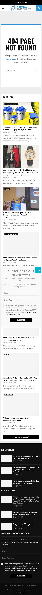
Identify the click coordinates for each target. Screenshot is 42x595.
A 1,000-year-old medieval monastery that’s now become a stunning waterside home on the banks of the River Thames (26, 500)
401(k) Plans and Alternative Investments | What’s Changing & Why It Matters (20, 128)
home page (11, 59)
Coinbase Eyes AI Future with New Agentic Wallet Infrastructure (25, 513)
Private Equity (8, 394)
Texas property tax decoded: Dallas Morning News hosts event (26, 482)
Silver (6, 354)
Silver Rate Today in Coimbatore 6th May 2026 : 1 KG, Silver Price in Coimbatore (20, 379)
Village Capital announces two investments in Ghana (15, 419)
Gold (6, 146)
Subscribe (21, 576)
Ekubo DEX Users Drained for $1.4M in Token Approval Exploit (18, 339)
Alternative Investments (11, 104)
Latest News (8, 96)
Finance (7, 189)
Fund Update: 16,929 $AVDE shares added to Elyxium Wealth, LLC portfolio (20, 259)
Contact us (10, 590)
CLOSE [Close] (38, 270)
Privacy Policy (29, 590)
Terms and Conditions (20, 593)
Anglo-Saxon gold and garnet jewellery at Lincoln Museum (23, 525)
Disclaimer (19, 590)
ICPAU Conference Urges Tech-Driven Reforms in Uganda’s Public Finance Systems (18, 215)
